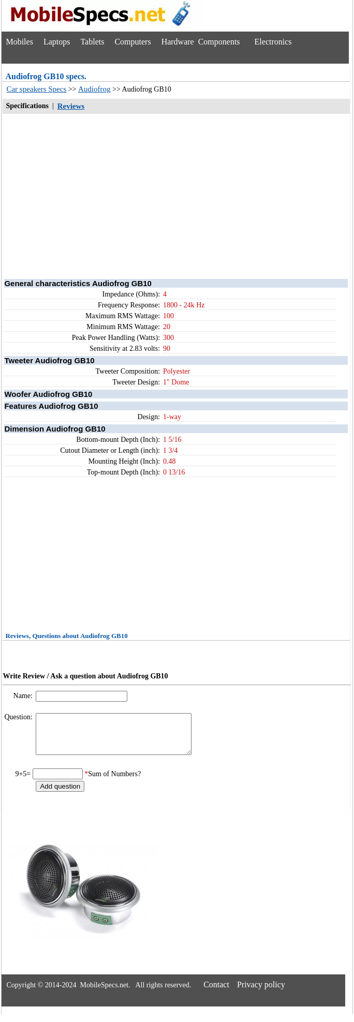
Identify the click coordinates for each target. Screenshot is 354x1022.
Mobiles (19, 41)
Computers (132, 41)
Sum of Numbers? (114, 782)
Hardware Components (200, 41)
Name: (24, 696)
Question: (19, 717)
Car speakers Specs (36, 89)
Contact (216, 992)
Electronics (273, 41)
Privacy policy (261, 992)
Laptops (56, 41)
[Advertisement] (176, 195)
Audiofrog (94, 89)
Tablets (92, 41)
